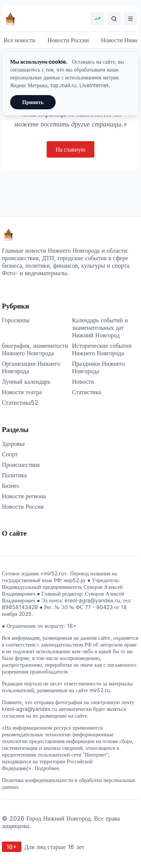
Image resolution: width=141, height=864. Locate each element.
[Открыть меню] (130, 18)
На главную (71, 149)
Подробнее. (48, 768)
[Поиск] (114, 18)
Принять (33, 102)
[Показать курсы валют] (97, 18)
